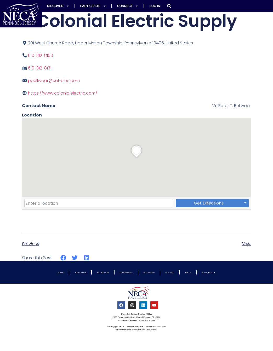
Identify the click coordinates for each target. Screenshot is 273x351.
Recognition (149, 272)
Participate (93, 6)
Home (61, 272)
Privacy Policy (208, 272)
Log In (154, 6)
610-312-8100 (40, 55)
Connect (127, 6)
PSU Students (126, 272)
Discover (58, 6)
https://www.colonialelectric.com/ (62, 93)
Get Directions (209, 203)
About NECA (80, 272)
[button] (169, 6)
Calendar (170, 272)
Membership (103, 272)
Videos (188, 272)
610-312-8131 (39, 68)
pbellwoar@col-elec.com (54, 81)
